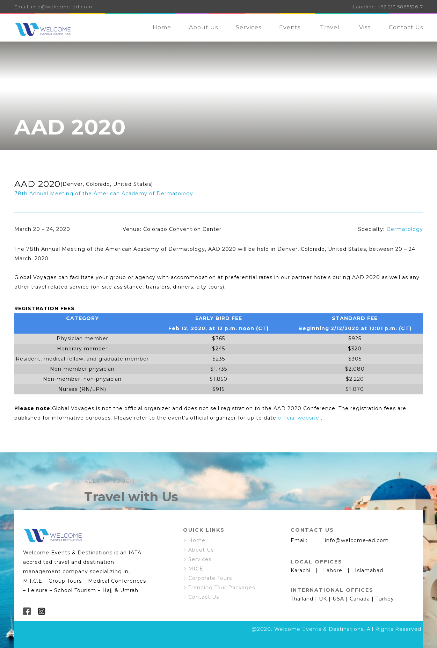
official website (298, 418)
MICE (195, 569)
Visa (365, 27)
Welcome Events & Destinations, (319, 629)
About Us (203, 27)
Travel (330, 27)
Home (162, 27)
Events (289, 27)
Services (248, 27)
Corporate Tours (210, 578)
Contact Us (406, 27)
